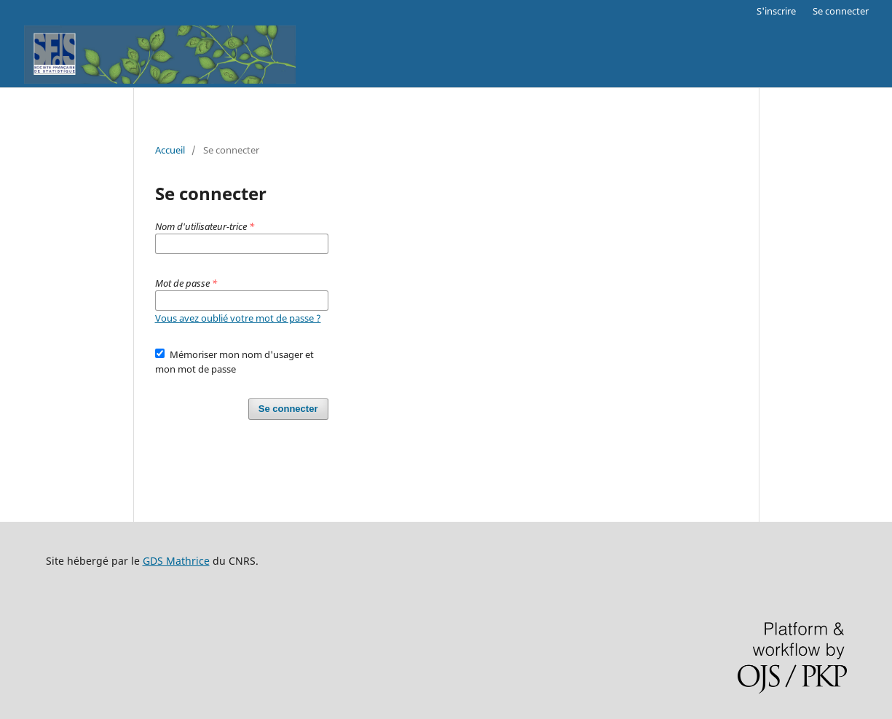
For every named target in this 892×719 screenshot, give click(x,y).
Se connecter (841, 10)
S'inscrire (776, 10)
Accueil (170, 149)
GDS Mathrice (176, 561)
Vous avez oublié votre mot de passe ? (238, 318)
